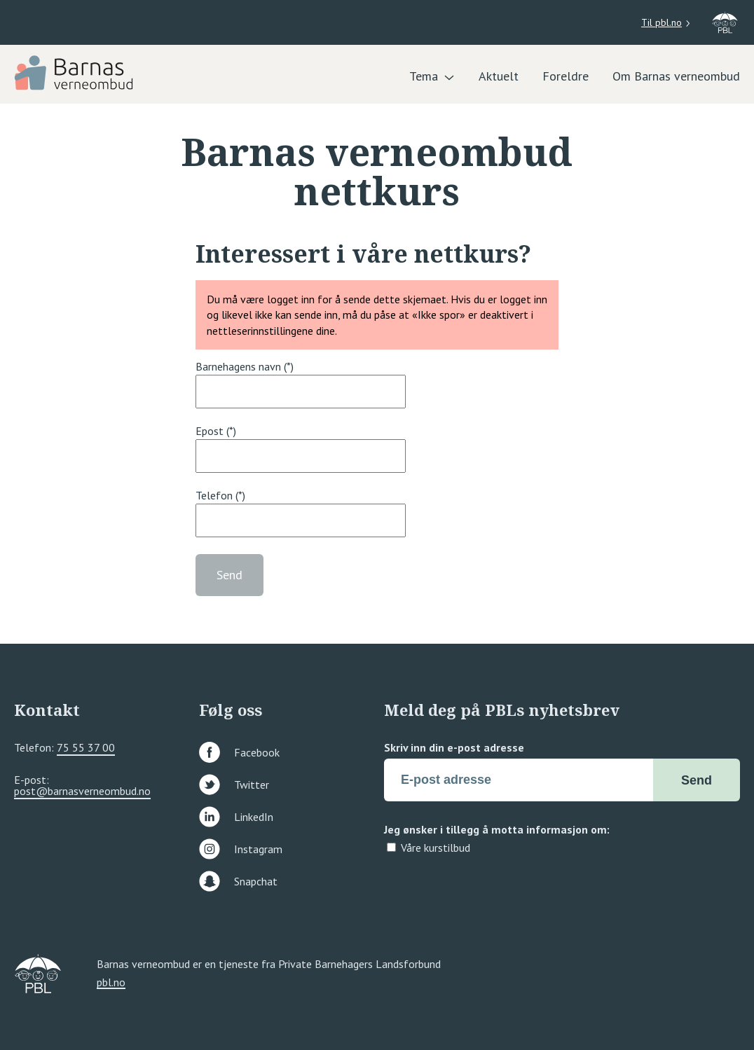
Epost (210, 430)
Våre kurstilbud (435, 848)
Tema (423, 76)
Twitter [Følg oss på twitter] (234, 784)
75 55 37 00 (86, 747)
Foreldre (565, 76)
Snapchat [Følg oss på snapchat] (238, 881)
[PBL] (75, 71)
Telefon (214, 495)
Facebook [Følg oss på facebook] (239, 752)
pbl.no (111, 982)
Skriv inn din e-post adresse (454, 747)
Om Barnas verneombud (676, 76)
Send (229, 575)
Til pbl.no (661, 22)
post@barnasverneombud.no (82, 791)
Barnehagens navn (238, 366)
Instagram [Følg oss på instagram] (240, 848)
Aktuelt (499, 76)
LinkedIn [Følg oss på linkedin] (236, 816)
